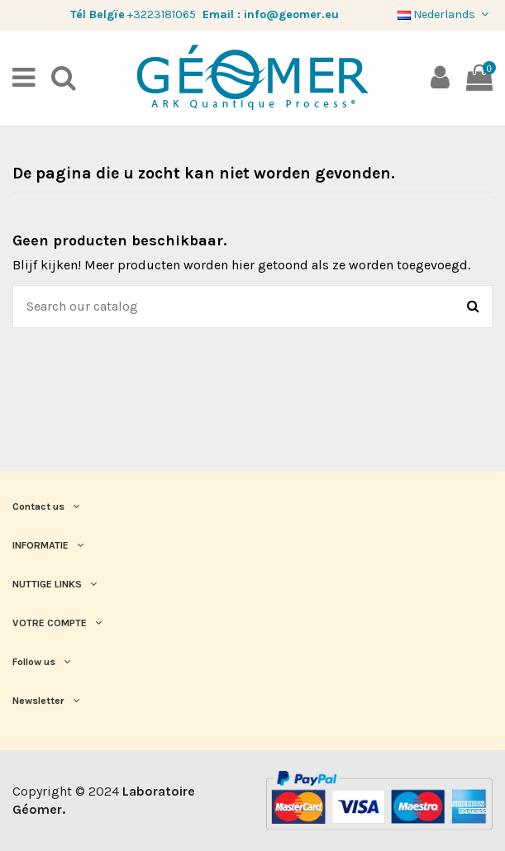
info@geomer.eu (291, 14)
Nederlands (445, 14)
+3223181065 (161, 14)
